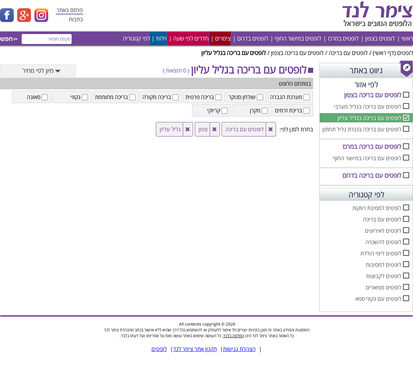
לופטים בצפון (380, 38)
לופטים (405, 53)
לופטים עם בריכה (348, 53)
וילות (161, 38)
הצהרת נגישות (239, 349)
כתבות (76, 19)
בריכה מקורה (161, 97)
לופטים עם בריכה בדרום (371, 175)
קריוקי (218, 110)
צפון (203, 129)
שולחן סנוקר (246, 97)
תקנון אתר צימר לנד (195, 349)
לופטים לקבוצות (383, 276)
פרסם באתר (69, 10)
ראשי (407, 38)
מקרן (259, 110)
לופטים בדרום (252, 38)
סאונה (38, 97)
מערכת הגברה (290, 97)
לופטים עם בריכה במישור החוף (367, 158)
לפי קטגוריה (136, 38)
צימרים (223, 38)
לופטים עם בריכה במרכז (371, 146)
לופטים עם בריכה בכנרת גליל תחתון (361, 129)
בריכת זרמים (293, 110)
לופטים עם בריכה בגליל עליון (369, 118)
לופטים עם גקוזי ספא (378, 299)
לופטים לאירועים (383, 230)
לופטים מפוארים (383, 287)
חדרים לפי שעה (191, 38)
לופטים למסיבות (383, 264)
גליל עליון (170, 129)
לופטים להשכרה (383, 242)
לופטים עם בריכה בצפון (297, 53)
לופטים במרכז (343, 38)
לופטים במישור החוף (298, 38)
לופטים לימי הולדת (380, 253)
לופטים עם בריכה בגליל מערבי (367, 106)
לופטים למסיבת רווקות (376, 208)
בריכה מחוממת (116, 97)
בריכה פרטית (204, 97)
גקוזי (80, 97)
